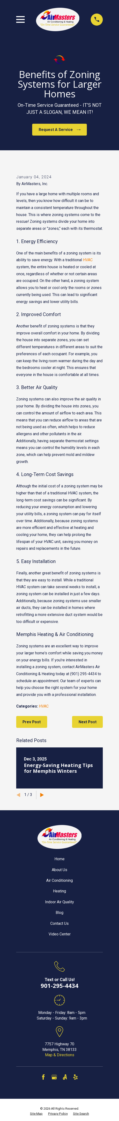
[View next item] (42, 795)
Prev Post (31, 722)
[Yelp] (75, 1077)
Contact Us (59, 923)
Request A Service (60, 129)
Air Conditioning (59, 880)
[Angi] (64, 1077)
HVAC (88, 260)
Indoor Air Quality (59, 902)
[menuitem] (36, 1114)
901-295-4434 (59, 986)
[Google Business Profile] (54, 1077)
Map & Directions (59, 1055)
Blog (59, 912)
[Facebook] (43, 1077)
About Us (59, 870)
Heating (59, 891)
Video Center (60, 934)
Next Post (88, 722)
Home (59, 859)
